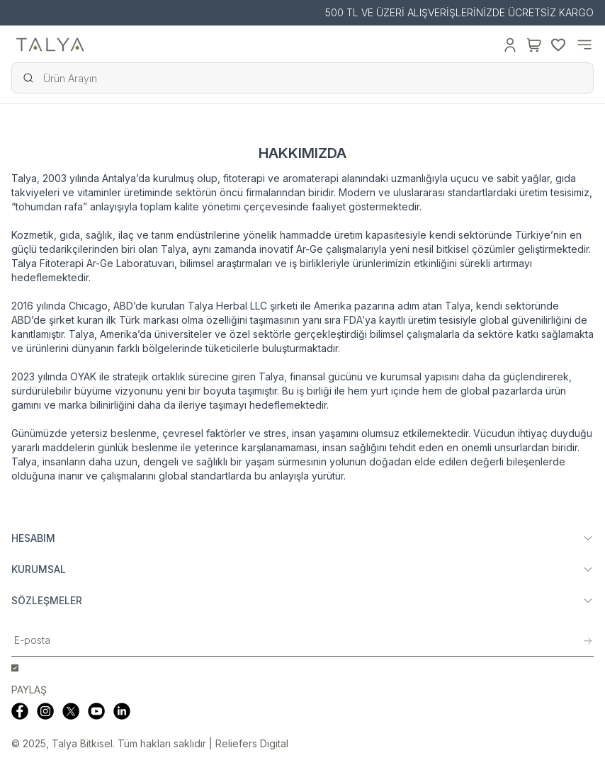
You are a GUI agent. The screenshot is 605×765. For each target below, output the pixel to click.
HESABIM (302, 538)
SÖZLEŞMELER (302, 600)
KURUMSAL (302, 569)
